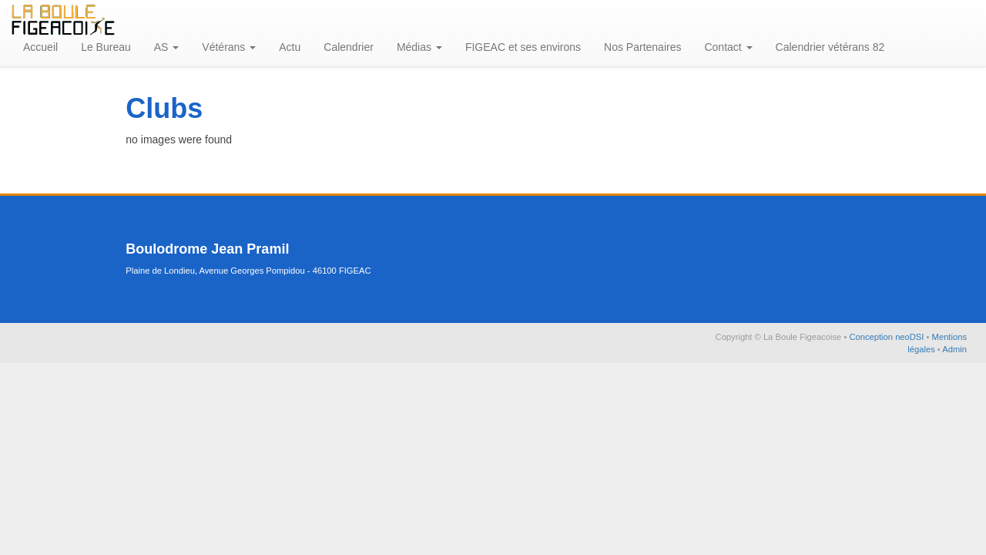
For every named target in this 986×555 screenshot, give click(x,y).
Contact (728, 47)
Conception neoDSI (887, 336)
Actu (289, 47)
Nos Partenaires (642, 47)
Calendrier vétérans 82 (830, 47)
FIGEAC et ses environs (523, 47)
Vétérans (229, 47)
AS (166, 47)
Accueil (40, 47)
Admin (954, 349)
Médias (419, 47)
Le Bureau (106, 47)
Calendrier (349, 47)
